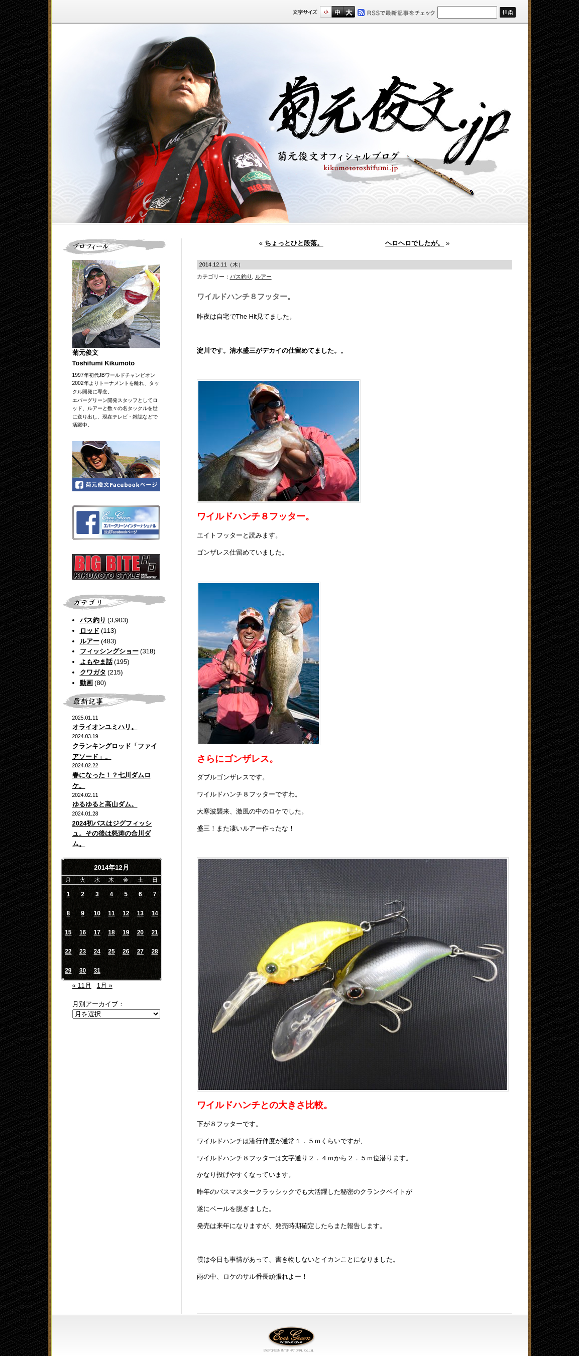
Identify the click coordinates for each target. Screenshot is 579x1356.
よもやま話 (96, 661)
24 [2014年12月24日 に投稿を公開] (97, 951)
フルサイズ (349, 12)
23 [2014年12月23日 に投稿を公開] (82, 951)
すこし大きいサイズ (337, 12)
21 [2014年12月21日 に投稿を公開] (154, 932)
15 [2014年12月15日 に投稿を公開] (68, 932)
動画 (86, 683)
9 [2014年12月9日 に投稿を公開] (82, 913)
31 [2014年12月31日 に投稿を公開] (97, 970)
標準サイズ (325, 12)
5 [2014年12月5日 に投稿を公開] (126, 894)
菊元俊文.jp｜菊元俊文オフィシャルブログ (290, 124)
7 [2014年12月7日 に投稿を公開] (155, 894)
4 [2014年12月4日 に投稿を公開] (111, 894)
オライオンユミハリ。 (105, 727)
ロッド (89, 630)
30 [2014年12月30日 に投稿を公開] (82, 970)
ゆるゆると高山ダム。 (105, 804)
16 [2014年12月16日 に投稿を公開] (82, 932)
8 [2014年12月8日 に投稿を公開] (68, 913)
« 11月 (81, 985)
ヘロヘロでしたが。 (414, 243)
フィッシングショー (109, 651)
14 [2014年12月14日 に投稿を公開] (154, 913)
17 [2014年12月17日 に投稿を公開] (97, 932)
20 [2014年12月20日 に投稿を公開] (140, 932)
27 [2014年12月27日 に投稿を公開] (140, 951)
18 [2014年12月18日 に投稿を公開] (111, 932)
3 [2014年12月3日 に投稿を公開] (97, 894)
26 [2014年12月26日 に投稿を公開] (126, 951)
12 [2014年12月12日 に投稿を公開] (126, 913)
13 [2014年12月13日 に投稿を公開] (140, 913)
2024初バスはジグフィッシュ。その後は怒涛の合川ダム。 (112, 834)
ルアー (89, 641)
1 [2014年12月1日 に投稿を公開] (68, 894)
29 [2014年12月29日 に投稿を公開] (68, 970)
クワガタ (93, 672)
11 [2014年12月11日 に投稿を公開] (111, 913)
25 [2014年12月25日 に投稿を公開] (111, 951)
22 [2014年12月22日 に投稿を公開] (68, 951)
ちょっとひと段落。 (294, 243)
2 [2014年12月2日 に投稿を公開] (82, 894)
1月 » (104, 985)
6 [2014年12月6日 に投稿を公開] (140, 894)
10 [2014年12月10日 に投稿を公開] (97, 913)
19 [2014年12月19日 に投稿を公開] (126, 932)
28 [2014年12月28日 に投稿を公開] (154, 951)
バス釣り (93, 620)
